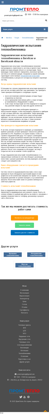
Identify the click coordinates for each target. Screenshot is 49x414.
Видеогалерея (24, 296)
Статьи (24, 304)
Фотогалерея (24, 293)
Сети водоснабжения (24, 345)
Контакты (24, 313)
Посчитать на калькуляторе (24, 218)
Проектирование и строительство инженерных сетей (24, 391)
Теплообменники (24, 353)
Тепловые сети (24, 342)
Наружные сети (24, 336)
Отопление (24, 356)
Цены (24, 301)
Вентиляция (24, 348)
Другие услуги (24, 362)
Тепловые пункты (24, 325)
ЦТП (24, 331)
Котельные (24, 351)
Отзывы (24, 307)
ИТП (24, 328)
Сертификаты (24, 310)
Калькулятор (24, 299)
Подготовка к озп (24, 359)
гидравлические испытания (30, 76)
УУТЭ (24, 333)
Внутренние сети (24, 339)
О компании (24, 290)
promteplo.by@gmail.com (26, 374)
